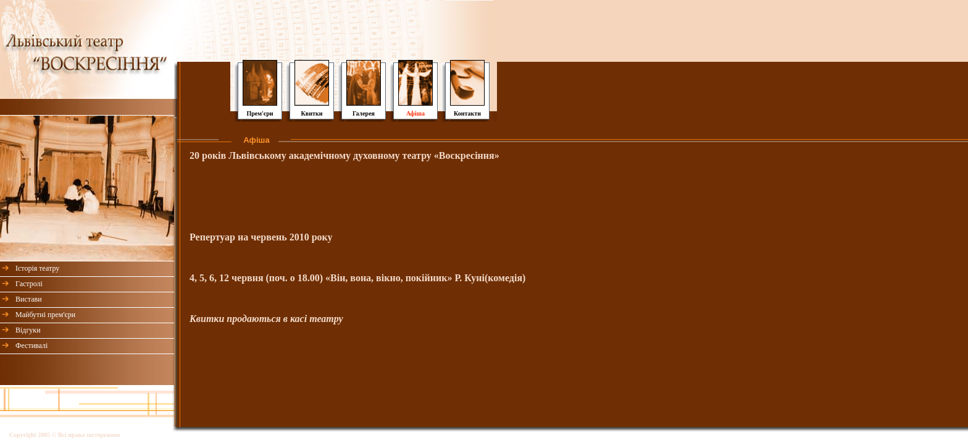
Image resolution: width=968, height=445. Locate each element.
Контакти (467, 113)
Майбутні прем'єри (45, 314)
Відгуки (28, 330)
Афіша (415, 113)
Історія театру (37, 268)
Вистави (28, 299)
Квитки (312, 113)
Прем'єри (259, 113)
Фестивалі (31, 345)
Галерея (364, 113)
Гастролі (29, 283)
